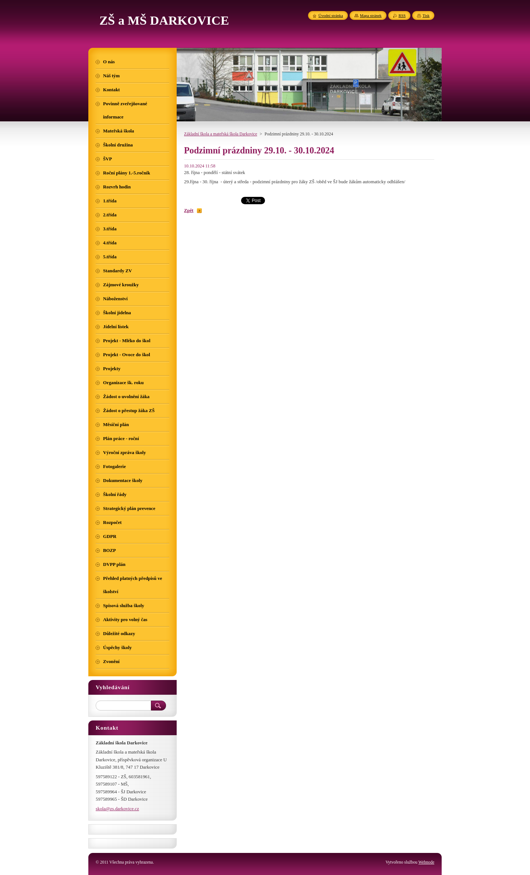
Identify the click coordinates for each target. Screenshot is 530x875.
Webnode (426, 862)
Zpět (189, 210)
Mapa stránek (371, 15)
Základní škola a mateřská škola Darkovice (220, 134)
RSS (402, 15)
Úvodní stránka (330, 15)
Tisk (426, 15)
